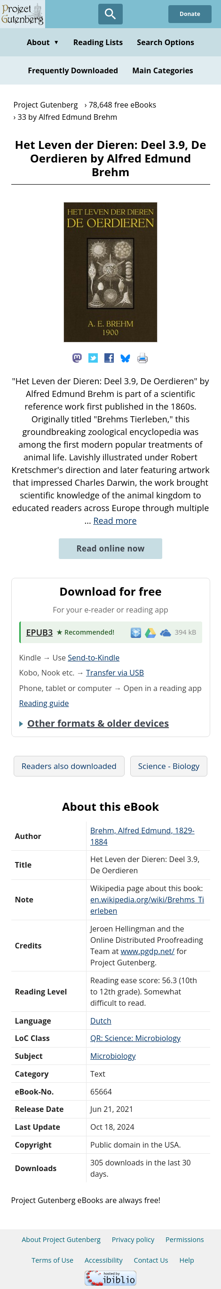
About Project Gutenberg (61, 1239)
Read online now (110, 548)
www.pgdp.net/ (148, 951)
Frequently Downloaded (73, 70)
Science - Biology (168, 766)
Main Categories (162, 70)
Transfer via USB (115, 673)
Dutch (100, 1021)
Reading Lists (98, 42)
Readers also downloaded (69, 766)
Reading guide (44, 703)
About (43, 42)
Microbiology (113, 1056)
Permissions (185, 1239)
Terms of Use (52, 1260)
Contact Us (151, 1260)
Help (187, 1260)
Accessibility (104, 1260)
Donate (190, 14)
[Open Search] (110, 14)
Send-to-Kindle (93, 657)
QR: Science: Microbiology (135, 1038)
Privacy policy (133, 1239)
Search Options (165, 42)
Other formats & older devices (98, 723)
